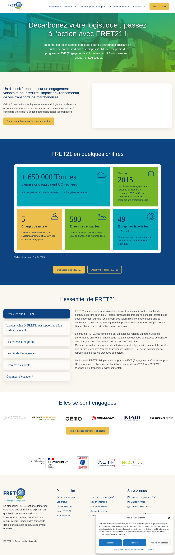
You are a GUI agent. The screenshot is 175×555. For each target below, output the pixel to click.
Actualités (139, 7)
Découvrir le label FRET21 (104, 269)
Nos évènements (98, 502)
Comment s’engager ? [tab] (19, 376)
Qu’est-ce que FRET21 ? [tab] (21, 314)
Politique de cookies (122, 549)
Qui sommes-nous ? (119, 6)
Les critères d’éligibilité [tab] (20, 341)
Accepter (110, 543)
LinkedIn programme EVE (144, 497)
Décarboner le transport (62, 7)
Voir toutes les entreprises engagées (87, 430)
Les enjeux (61, 502)
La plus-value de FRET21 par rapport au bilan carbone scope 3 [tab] (34, 328)
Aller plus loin (63, 515)
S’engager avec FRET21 (69, 269)
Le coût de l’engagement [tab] (21, 353)
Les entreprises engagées (92, 6)
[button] (169, 517)
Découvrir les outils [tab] (18, 365)
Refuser (134, 543)
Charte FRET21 (64, 506)
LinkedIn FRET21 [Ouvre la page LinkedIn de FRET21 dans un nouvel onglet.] (139, 506)
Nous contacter (159, 6)
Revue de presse (98, 511)
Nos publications (98, 506)
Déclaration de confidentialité (142, 549)
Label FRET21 (63, 511)
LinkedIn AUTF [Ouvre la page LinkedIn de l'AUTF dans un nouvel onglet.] (138, 502)
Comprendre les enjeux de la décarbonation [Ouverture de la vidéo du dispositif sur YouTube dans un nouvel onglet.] (28, 121)
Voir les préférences (159, 543)
